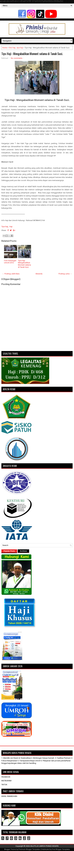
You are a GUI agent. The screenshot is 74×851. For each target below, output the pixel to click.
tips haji (20, 48)
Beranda (39, 274)
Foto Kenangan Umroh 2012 (10, 261)
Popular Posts (9, 551)
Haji (10, 226)
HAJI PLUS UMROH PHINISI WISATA (44, 846)
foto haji (12, 48)
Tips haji (4, 226)
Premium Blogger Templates (29, 849)
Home (4, 48)
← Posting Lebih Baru (11, 274)
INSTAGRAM (6, 781)
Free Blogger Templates (61, 849)
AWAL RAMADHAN (9, 796)
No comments (16, 58)
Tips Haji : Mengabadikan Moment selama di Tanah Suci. (32, 53)
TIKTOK (4, 785)
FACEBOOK (5, 777)
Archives (23, 551)
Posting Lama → (65, 274)
